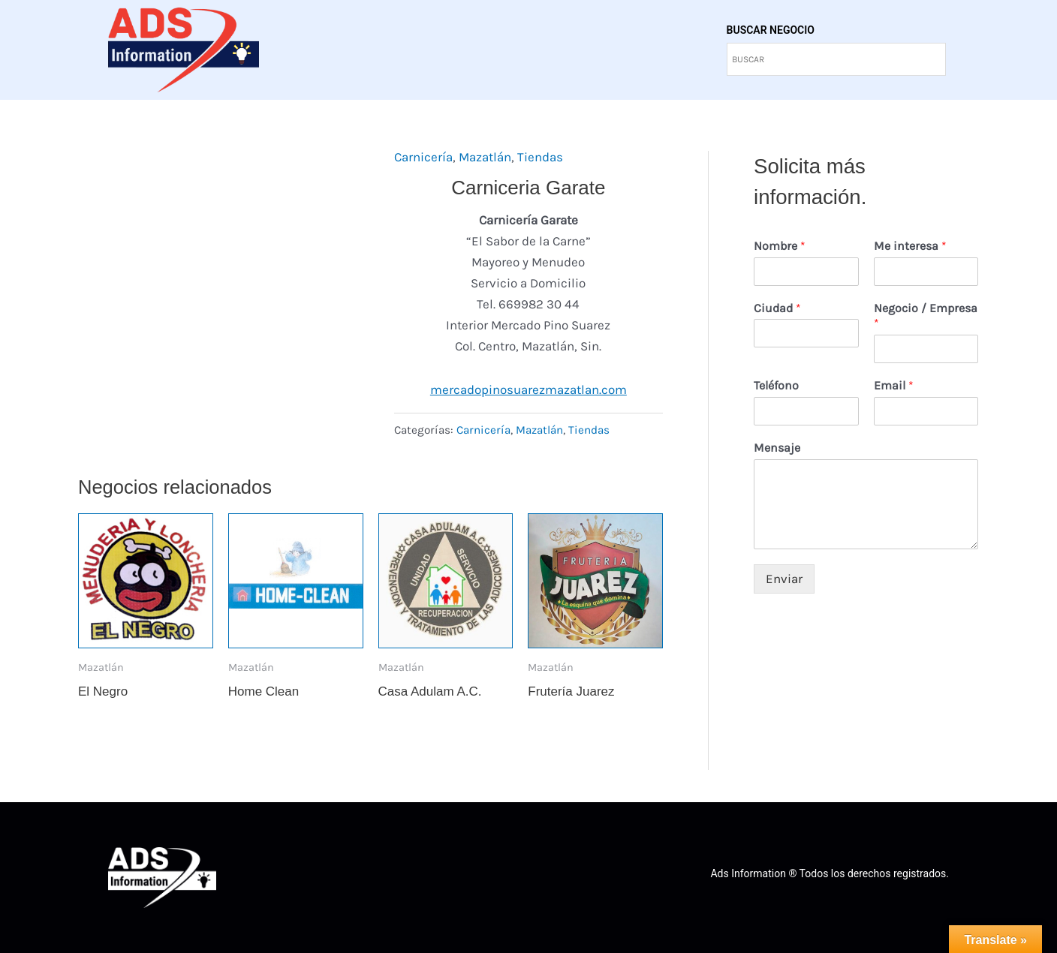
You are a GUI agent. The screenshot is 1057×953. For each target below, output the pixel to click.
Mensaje (777, 447)
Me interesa (910, 246)
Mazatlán (485, 156)
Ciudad (777, 308)
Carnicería (423, 156)
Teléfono (776, 385)
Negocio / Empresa (925, 316)
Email (894, 385)
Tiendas (540, 156)
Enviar (784, 578)
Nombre (780, 246)
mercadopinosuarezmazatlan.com (528, 389)
